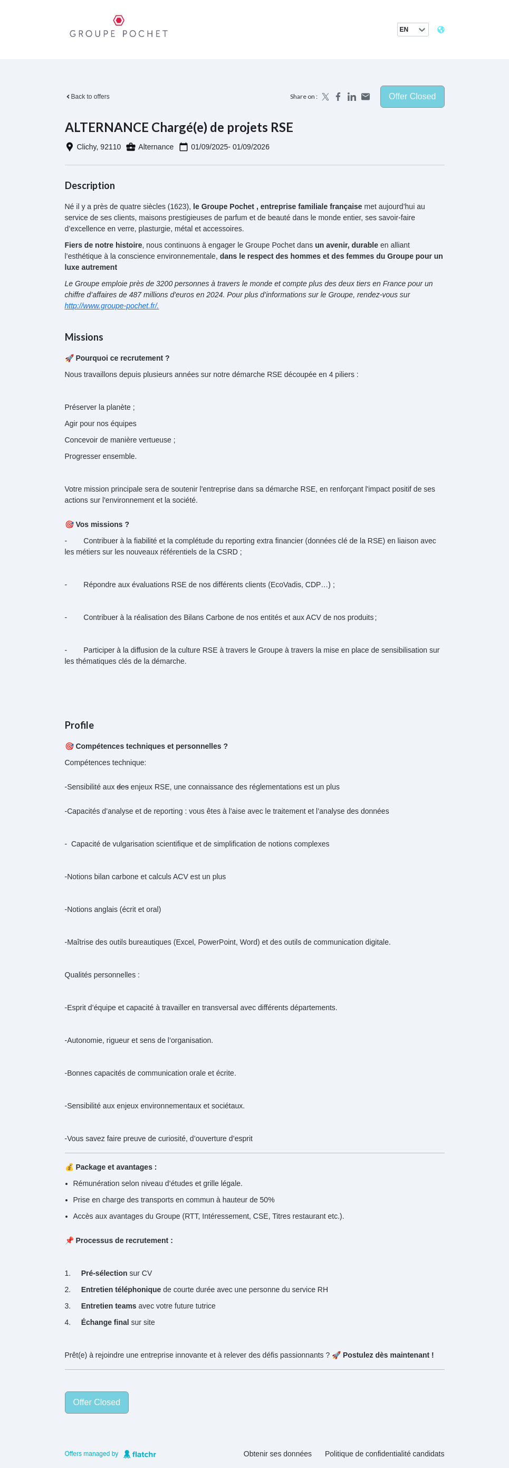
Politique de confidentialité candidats (385, 1454)
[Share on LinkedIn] (352, 96)
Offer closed (412, 96)
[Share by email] (365, 96)
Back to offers (87, 96)
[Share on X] (324, 96)
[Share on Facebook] (338, 96)
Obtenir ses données (278, 1454)
